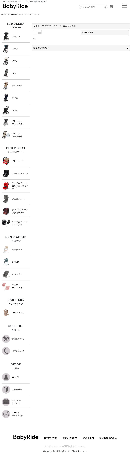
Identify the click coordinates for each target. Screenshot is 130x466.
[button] (81, 48)
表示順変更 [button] (87, 32)
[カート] (111, 6)
